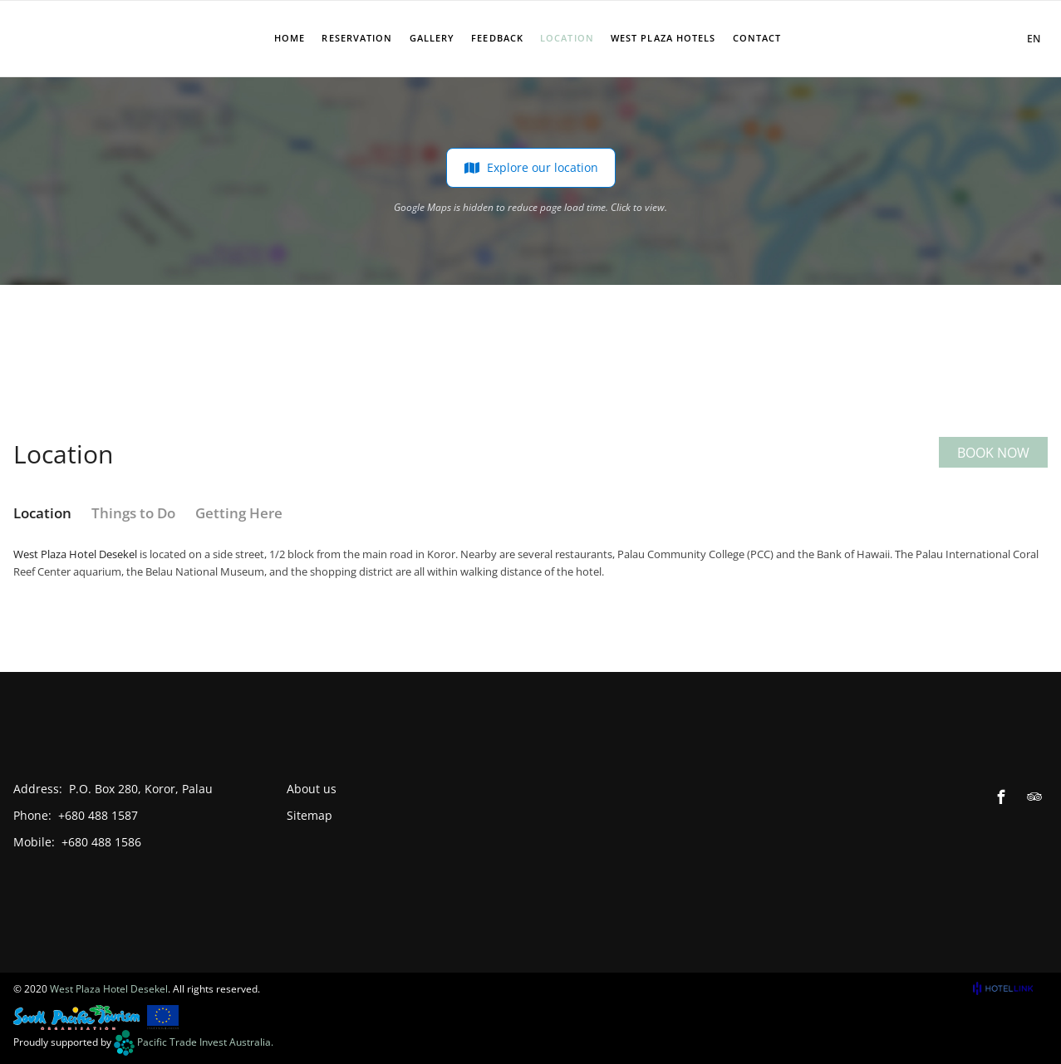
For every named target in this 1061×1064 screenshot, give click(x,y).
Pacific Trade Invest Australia (204, 1042)
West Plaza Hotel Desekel (75, 554)
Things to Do (133, 512)
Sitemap (309, 815)
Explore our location (531, 167)
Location (42, 512)
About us (311, 789)
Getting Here (238, 512)
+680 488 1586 (101, 842)
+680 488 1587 (98, 815)
